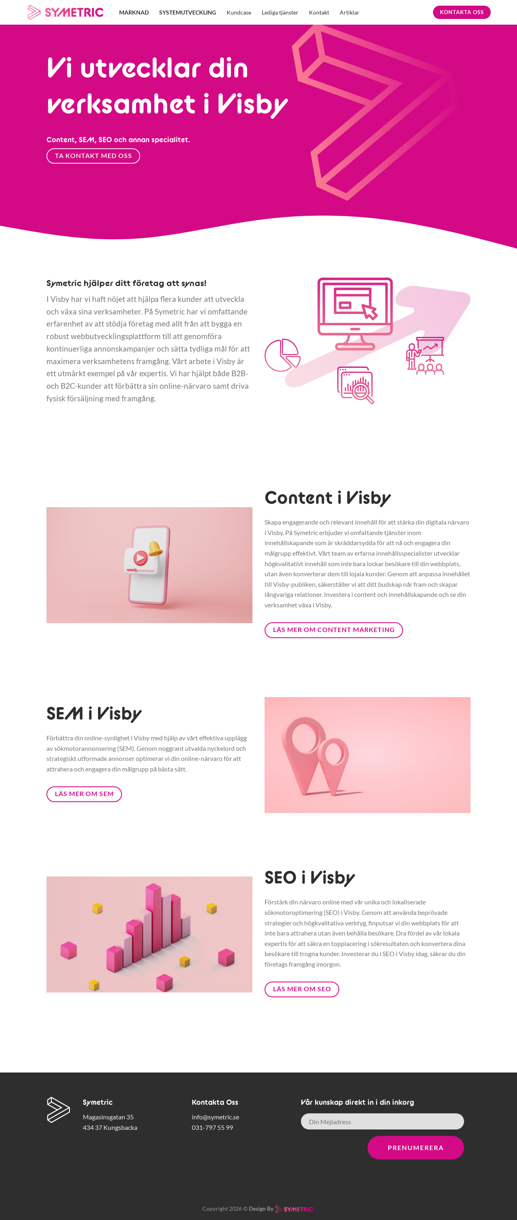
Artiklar (349, 12)
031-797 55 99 (212, 1127)
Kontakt (319, 12)
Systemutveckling (187, 12)
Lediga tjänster (280, 12)
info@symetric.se (215, 1117)
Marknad (134, 12)
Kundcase (239, 12)
